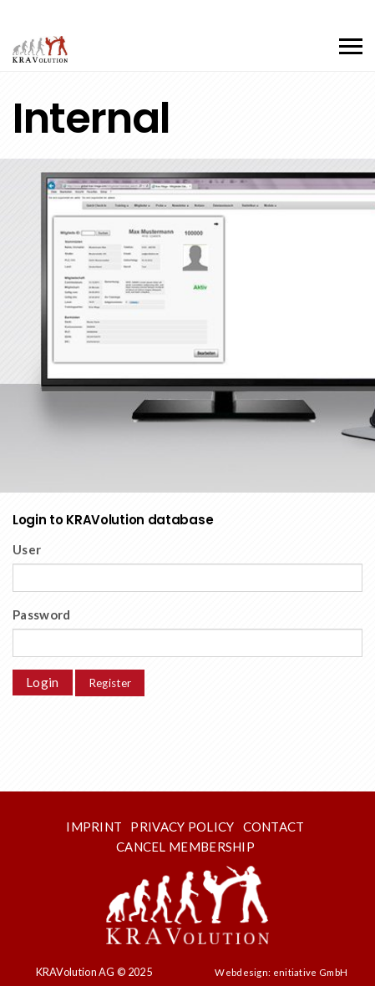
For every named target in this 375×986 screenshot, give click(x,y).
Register (110, 683)
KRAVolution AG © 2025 (94, 971)
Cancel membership (185, 846)
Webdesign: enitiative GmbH (281, 972)
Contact (274, 826)
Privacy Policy (182, 826)
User (27, 549)
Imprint (94, 826)
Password (41, 614)
